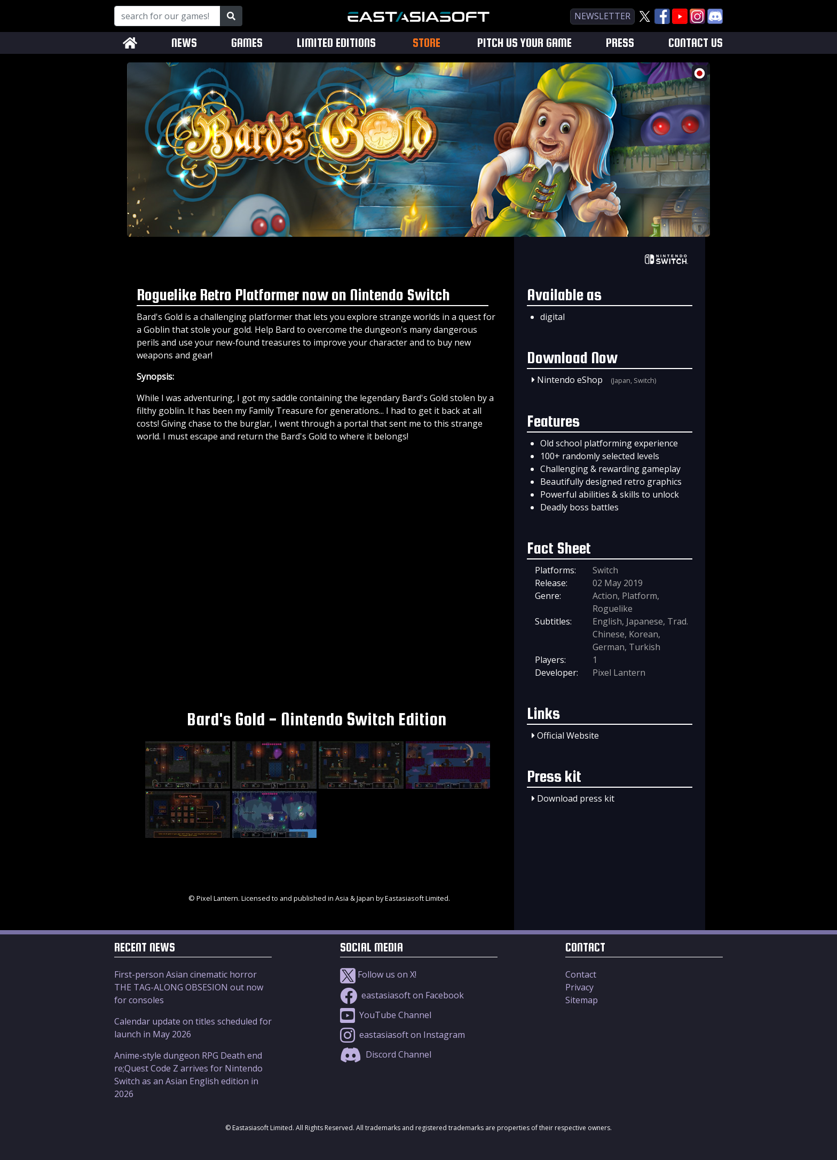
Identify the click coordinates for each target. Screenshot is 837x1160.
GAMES (247, 43)
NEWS (184, 43)
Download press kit (575, 798)
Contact (580, 974)
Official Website (568, 735)
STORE (426, 43)
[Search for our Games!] (167, 16)
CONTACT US (695, 43)
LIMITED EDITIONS (336, 43)
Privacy (579, 987)
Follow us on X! (378, 974)
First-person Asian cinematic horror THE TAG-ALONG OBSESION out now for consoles (188, 987)
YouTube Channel (385, 1015)
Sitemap (581, 1000)
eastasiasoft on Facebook (402, 995)
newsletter (602, 16)
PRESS (620, 43)
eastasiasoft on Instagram (402, 1035)
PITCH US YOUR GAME (524, 43)
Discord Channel (385, 1054)
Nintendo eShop (570, 380)
